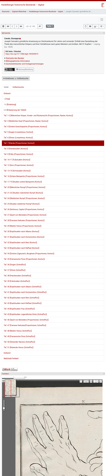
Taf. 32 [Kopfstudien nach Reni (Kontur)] (20, 242)
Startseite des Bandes (15, 58)
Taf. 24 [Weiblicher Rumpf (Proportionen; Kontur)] (24, 198)
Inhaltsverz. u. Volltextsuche (15, 78)
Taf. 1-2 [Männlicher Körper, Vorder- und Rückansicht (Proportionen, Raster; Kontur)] (38, 115)
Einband (7, 93)
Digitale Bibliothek (19, 11)
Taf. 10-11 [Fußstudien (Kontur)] (17, 160)
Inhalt (6, 87)
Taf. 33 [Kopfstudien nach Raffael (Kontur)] (21, 248)
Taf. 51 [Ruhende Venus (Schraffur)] (18, 347)
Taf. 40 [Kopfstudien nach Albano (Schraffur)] (22, 287)
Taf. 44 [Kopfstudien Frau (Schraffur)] (19, 309)
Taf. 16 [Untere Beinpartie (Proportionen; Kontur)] (24, 176)
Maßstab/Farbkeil (11, 358)
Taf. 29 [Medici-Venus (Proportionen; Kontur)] (22, 226)
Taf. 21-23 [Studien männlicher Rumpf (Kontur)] (23, 193)
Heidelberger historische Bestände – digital (22, 4)
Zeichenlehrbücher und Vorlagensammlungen (25, 64)
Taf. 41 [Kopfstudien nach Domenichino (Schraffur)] (25, 292)
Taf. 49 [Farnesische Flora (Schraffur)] (19, 336)
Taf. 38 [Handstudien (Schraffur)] (17, 276)
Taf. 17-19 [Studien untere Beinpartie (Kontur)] (23, 182)
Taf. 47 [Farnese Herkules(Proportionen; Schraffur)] (25, 325)
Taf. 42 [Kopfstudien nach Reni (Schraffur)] (21, 298)
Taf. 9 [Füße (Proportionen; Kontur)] (18, 154)
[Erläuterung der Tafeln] (15, 110)
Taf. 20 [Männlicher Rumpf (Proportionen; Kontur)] (24, 187)
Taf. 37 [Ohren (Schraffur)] (14, 270)
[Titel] (7, 99)
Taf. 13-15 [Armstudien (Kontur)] (17, 171)
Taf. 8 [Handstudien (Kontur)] (16, 149)
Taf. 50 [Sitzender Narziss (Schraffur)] (19, 342)
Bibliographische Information (18, 61)
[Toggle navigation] (102, 19)
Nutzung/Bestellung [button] (24, 69)
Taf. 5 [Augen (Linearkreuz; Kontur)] (18, 132)
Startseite (5, 11)
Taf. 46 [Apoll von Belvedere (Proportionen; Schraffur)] (26, 320)
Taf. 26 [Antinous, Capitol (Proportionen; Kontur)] (24, 209)
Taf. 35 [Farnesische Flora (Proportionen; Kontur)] (24, 259)
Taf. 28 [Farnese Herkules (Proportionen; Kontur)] (24, 220)
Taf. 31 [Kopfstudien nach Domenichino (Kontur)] (24, 237)
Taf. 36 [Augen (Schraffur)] (15, 264)
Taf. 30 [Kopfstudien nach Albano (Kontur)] (21, 231)
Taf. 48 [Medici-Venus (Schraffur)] (18, 331)
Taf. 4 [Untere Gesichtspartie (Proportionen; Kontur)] (25, 126)
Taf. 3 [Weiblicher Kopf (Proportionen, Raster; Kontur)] (26, 121)
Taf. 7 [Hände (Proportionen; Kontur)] (19, 143)
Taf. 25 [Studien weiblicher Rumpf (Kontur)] (21, 204)
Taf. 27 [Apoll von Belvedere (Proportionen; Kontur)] (25, 215)
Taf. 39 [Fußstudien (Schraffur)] (17, 281)
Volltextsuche (18, 87)
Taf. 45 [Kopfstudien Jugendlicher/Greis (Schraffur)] (25, 314)
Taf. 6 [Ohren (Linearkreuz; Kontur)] (18, 138)
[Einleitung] (10, 104)
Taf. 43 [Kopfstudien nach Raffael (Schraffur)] (22, 303)
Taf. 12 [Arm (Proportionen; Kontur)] (18, 165)
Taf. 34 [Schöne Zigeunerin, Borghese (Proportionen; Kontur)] (29, 253)
